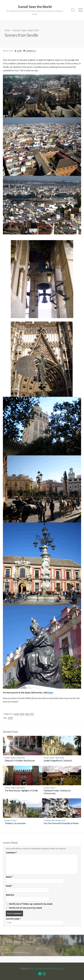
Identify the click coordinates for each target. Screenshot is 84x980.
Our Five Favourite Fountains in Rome (61, 823)
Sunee (19, 51)
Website (10, 894)
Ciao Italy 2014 (49, 820)
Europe (16, 30)
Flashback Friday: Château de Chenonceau (57, 792)
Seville (10, 718)
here (50, 692)
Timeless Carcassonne (15, 823)
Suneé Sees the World (38, 968)
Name (9, 876)
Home (7, 30)
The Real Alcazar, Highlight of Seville (21, 790)
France (52, 788)
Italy (63, 820)
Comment (11, 852)
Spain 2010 (33, 30)
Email (9, 885)
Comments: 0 (30, 51)
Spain (24, 30)
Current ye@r (13, 918)
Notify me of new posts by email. (25, 907)
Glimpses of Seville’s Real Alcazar (20, 760)
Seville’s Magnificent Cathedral (58, 760)
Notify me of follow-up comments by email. (31, 903)
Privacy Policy (57, 968)
